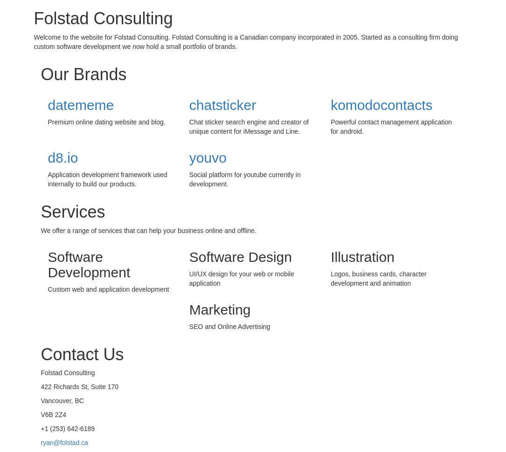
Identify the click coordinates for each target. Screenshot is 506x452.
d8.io (63, 157)
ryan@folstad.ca (64, 442)
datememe (81, 105)
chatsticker (222, 105)
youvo (208, 157)
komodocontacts (381, 105)
